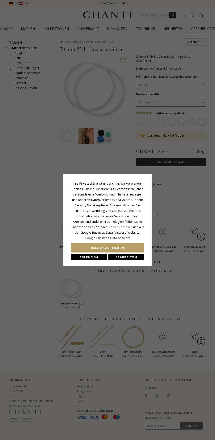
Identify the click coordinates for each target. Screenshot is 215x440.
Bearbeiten (126, 257)
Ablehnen (88, 257)
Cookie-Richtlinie (120, 227)
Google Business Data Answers (107, 238)
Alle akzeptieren (107, 248)
